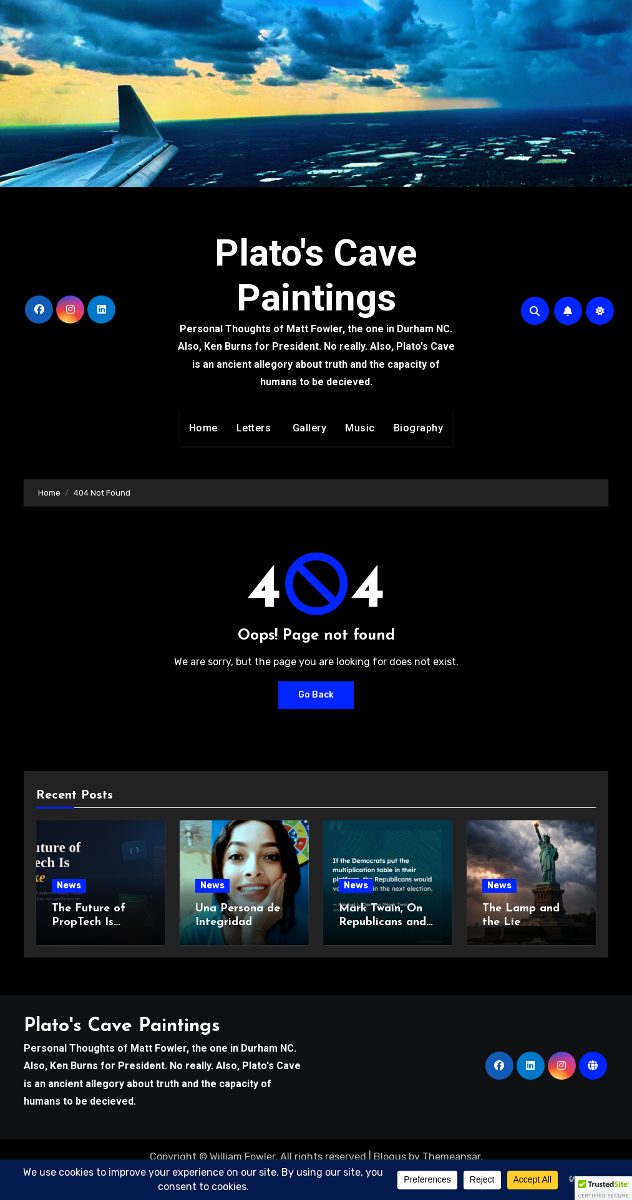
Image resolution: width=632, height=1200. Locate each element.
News (69, 885)
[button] (603, 1188)
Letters (253, 428)
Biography (419, 428)
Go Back (316, 694)
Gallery (307, 428)
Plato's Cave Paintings (316, 275)
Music (360, 428)
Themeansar (451, 1157)
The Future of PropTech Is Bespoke (88, 922)
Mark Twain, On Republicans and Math (382, 922)
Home (203, 428)
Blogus (390, 1157)
